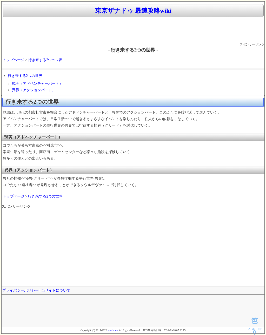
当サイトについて (55, 290)
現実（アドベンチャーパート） (37, 84)
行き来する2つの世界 (45, 60)
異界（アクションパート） (34, 90)
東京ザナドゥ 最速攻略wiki (133, 10)
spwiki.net (113, 330)
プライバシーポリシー (20, 290)
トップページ (13, 60)
